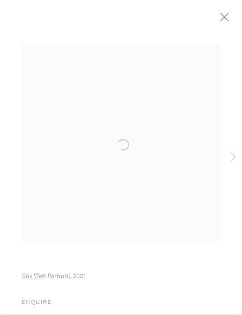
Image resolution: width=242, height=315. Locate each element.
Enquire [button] (37, 305)
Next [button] (233, 157)
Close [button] (225, 19)
